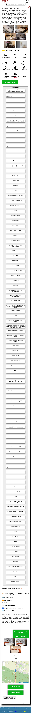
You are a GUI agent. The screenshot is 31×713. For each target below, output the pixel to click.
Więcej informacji (20, 636)
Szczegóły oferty (15, 686)
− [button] (3, 665)
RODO (16, 711)
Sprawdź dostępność (10, 82)
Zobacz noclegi (15, 692)
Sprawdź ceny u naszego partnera (21, 631)
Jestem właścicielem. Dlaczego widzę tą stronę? (9, 698)
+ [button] (3, 663)
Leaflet (20, 682)
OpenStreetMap (26, 682)
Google (15, 707)
